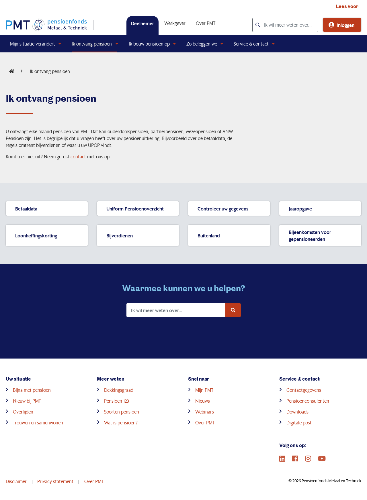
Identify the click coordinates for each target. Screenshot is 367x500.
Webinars (204, 412)
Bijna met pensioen (32, 390)
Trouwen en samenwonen (38, 423)
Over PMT (205, 23)
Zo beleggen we (201, 44)
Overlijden (23, 412)
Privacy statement (55, 481)
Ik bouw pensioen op (149, 44)
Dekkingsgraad (118, 390)
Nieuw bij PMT (27, 401)
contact (78, 156)
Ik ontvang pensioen (92, 44)
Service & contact (251, 44)
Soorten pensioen (121, 412)
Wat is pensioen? (121, 423)
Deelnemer (142, 23)
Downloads (297, 412)
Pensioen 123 (116, 401)
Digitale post (299, 423)
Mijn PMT (204, 390)
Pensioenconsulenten (307, 401)
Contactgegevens (303, 390)
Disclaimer (16, 481)
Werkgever (175, 23)
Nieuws (202, 401)
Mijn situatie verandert (32, 44)
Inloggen (345, 25)
